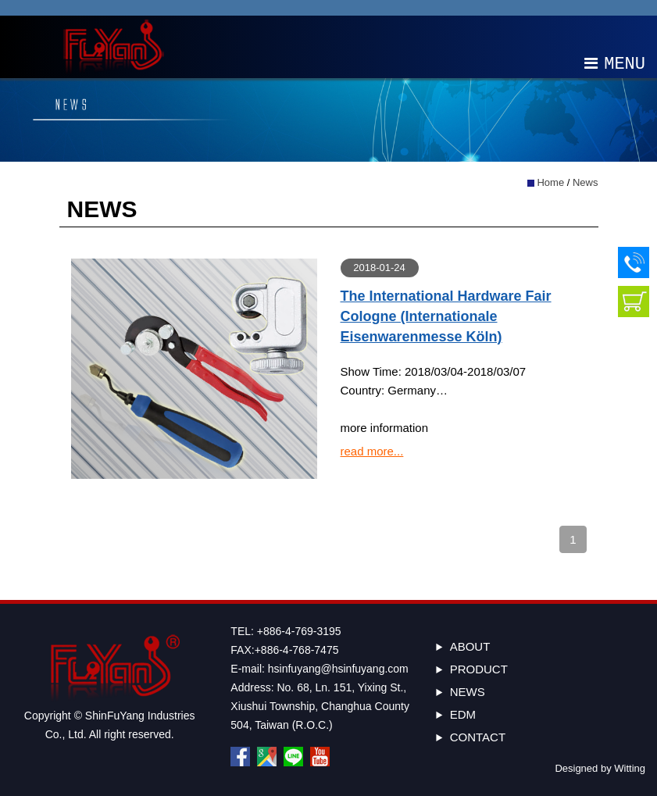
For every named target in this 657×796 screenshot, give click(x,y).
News (585, 182)
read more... (372, 451)
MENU (614, 62)
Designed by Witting (600, 768)
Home (550, 182)
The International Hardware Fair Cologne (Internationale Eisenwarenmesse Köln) (446, 316)
